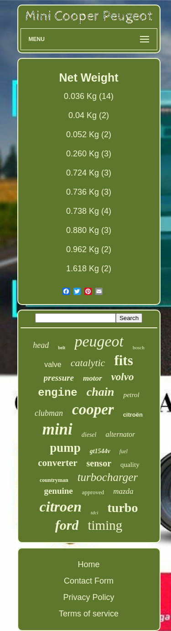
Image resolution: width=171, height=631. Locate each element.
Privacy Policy (88, 597)
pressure (59, 378)
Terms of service (89, 613)
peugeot (99, 341)
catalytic (88, 362)
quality (130, 464)
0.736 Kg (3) (88, 192)
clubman (49, 413)
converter (57, 462)
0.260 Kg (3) (88, 153)
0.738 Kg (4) (88, 211)
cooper (93, 409)
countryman (54, 480)
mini (57, 429)
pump (65, 448)
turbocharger (108, 477)
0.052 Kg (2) (88, 134)
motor (92, 378)
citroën (133, 414)
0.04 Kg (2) (88, 115)
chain (100, 391)
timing (105, 525)
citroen (61, 506)
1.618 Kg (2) (88, 268)
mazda (123, 491)
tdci (94, 512)
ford (67, 525)
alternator (120, 434)
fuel (123, 451)
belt (61, 347)
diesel (89, 434)
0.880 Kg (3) (88, 230)
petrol (131, 394)
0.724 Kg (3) (88, 172)
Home (88, 564)
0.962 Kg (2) (88, 249)
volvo (122, 377)
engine (57, 393)
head (41, 345)
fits (123, 360)
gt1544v (100, 451)
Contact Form (89, 580)
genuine (58, 491)
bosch (139, 347)
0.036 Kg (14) (89, 96)
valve (52, 364)
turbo (123, 508)
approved (93, 492)
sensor (99, 463)
